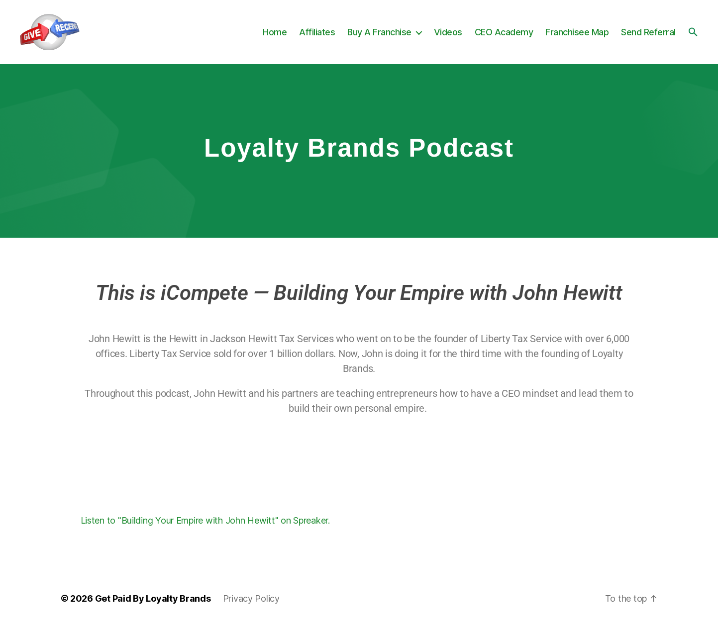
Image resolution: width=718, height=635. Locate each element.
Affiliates (317, 36)
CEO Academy (504, 36)
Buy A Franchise (379, 36)
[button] (693, 36)
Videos (448, 36)
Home (275, 36)
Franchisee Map (577, 36)
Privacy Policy (251, 607)
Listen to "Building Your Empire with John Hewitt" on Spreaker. (205, 529)
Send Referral (648, 36)
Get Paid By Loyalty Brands (153, 607)
